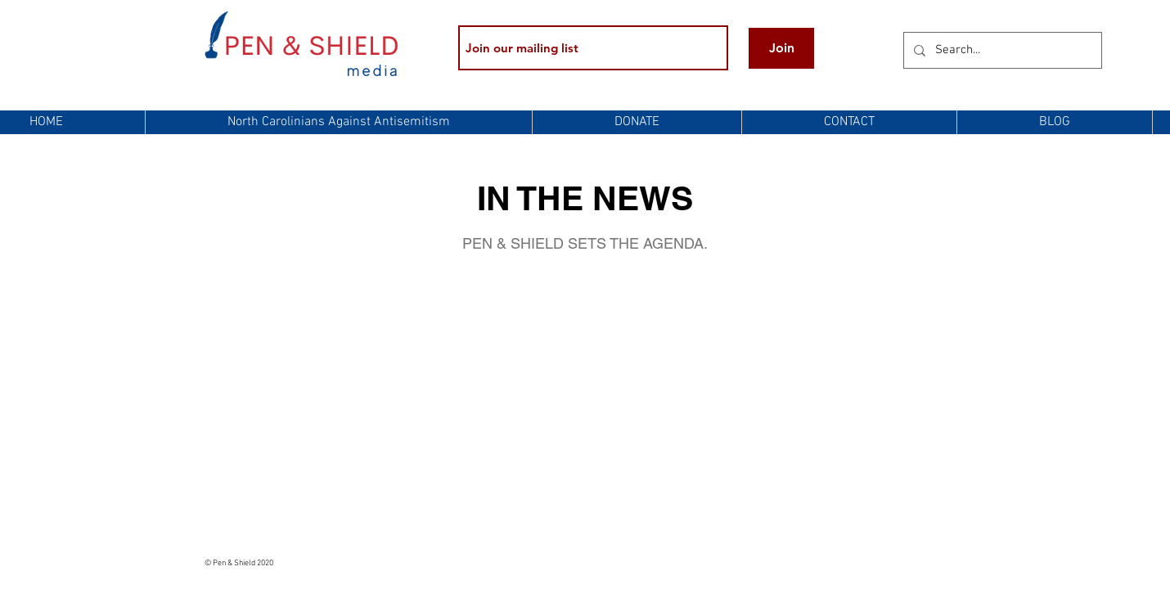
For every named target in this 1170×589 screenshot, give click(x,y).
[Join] (781, 48)
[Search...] (1001, 50)
